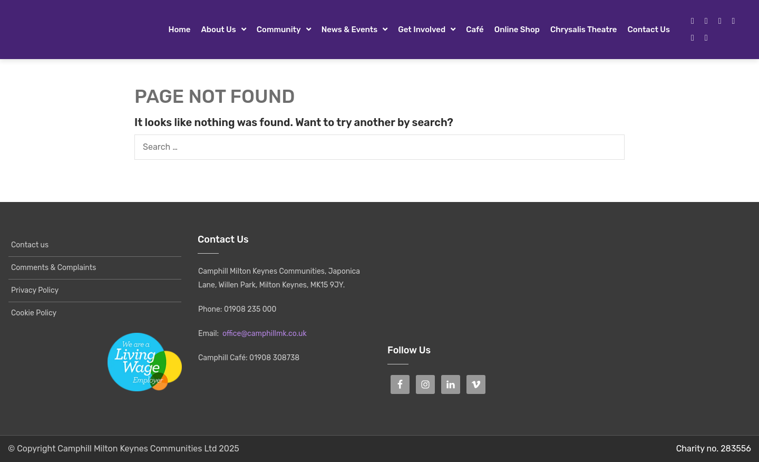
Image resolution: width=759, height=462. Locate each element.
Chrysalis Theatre (583, 29)
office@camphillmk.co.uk (264, 333)
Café (475, 29)
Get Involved (421, 29)
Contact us (649, 29)
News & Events (350, 29)
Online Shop (517, 29)
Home (179, 29)
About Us (218, 29)
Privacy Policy (35, 290)
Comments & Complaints (53, 267)
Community (279, 29)
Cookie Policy (33, 313)
